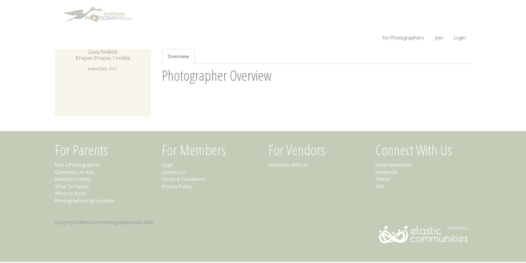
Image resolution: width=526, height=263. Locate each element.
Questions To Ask (74, 172)
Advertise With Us (288, 164)
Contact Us (174, 172)
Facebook (386, 172)
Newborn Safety (73, 179)
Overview (178, 56)
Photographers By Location (85, 200)
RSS (380, 186)
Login (460, 37)
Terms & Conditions (183, 179)
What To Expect (72, 186)
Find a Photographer (77, 164)
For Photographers (403, 37)
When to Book (70, 193)
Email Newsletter (394, 164)
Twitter (383, 179)
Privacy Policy (177, 186)
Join (439, 37)
